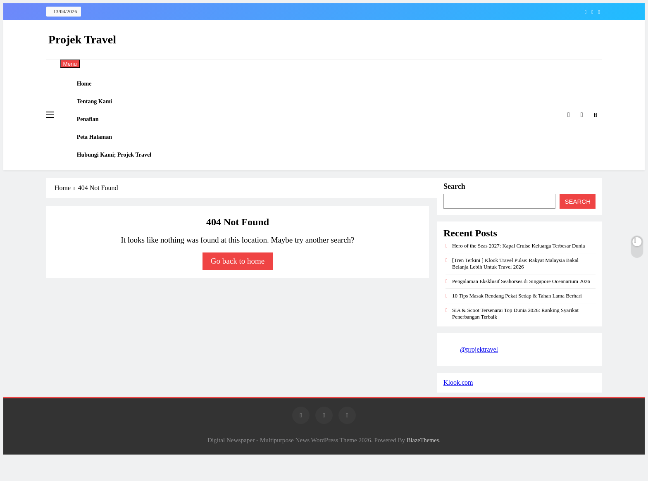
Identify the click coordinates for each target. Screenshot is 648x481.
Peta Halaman (101, 153)
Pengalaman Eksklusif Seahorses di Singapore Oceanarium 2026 (521, 304)
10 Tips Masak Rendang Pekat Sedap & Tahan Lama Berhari (517, 319)
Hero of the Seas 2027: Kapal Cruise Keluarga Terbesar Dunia (518, 269)
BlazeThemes (423, 463)
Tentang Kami (101, 108)
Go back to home (237, 284)
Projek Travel (82, 39)
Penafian (94, 130)
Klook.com (458, 405)
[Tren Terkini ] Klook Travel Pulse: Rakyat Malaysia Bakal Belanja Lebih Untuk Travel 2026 (515, 286)
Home (90, 86)
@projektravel (479, 372)
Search (454, 209)
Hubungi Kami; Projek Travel (122, 175)
